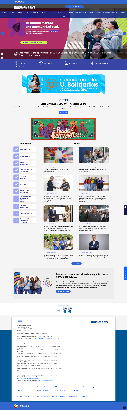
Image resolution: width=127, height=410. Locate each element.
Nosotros (4, 12)
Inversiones (52, 12)
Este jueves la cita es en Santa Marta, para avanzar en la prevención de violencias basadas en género (57, 169)
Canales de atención (43, 396)
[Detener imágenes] (2, 58)
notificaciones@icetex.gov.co (46, 380)
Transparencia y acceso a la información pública (79, 12)
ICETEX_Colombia (42, 387)
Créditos (12, 12)
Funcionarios (83, 396)
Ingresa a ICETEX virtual (74, 6)
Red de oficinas (29, 396)
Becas (20, 12)
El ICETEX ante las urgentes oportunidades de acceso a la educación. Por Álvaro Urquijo (93, 256)
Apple (95, 387)
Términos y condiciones (58, 396)
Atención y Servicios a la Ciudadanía (106, 12)
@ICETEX (20, 390)
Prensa (60, 12)
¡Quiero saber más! (63, 291)
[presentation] (2, 33)
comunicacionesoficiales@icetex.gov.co (28, 378)
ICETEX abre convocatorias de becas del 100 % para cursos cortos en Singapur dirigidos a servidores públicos (94, 228)
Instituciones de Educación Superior (35, 12)
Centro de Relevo (80, 387)
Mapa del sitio (73, 396)
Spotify (77, 390)
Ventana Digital (53, 375)
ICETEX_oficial (60, 390)
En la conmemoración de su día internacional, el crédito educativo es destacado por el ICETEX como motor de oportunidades (58, 256)
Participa (122, 12)
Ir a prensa (76, 263)
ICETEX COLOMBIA (23, 387)
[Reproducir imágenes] (2, 54)
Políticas (19, 396)
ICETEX (58, 387)
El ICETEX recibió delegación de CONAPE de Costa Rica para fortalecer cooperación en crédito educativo (93, 169)
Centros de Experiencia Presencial (46, 338)
